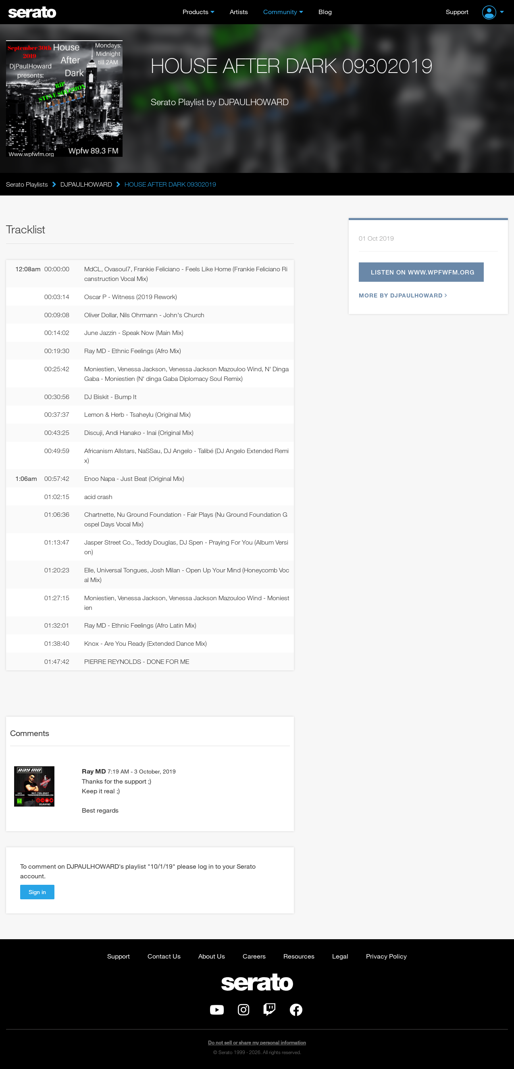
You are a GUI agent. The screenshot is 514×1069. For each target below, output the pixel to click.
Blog (325, 11)
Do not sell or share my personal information (257, 1043)
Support (457, 11)
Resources (298, 956)
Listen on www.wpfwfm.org (422, 272)
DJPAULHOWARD (86, 184)
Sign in (37, 891)
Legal (340, 956)
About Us (211, 956)
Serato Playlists (27, 184)
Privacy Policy (386, 956)
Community (280, 11)
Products (195, 11)
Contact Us (164, 956)
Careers (254, 956)
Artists (239, 11)
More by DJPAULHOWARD (402, 295)
